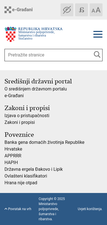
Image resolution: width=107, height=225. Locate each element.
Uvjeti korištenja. (90, 209)
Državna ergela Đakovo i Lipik (33, 169)
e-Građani (14, 95)
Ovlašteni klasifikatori (25, 176)
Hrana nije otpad (20, 182)
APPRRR (12, 155)
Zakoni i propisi (19, 122)
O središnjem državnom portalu (35, 89)
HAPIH (11, 162)
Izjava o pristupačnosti (26, 115)
